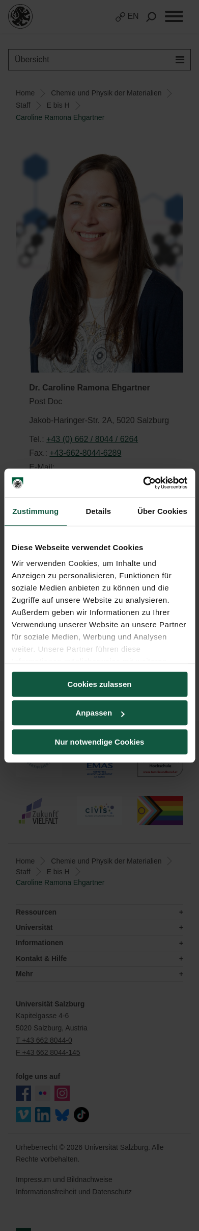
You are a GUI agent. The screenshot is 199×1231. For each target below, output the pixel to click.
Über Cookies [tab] (162, 511)
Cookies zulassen (100, 684)
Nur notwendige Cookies (100, 741)
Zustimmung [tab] (35, 511)
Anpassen (99, 712)
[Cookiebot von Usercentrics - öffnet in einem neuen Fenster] (143, 482)
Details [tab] (98, 511)
